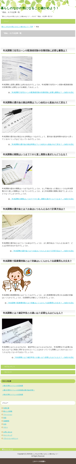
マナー (5, 427)
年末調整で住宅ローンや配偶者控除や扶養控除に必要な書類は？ (35, 50)
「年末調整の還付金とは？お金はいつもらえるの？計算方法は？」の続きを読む (43, 251)
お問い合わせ (7, 432)
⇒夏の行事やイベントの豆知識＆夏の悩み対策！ (18, 390)
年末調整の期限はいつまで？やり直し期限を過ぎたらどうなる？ (35, 154)
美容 (4, 418)
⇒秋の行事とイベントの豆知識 (12, 394)
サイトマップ (7, 435)
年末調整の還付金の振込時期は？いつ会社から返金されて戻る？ (35, 102)
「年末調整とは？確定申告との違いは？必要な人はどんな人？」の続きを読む (44, 357)
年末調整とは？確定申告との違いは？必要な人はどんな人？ (33, 313)
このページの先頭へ (39, 461)
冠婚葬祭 (6, 421)
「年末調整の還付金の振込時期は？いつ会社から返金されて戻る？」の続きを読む (42, 144)
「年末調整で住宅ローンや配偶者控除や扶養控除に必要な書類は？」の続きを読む (42, 92)
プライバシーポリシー (10, 438)
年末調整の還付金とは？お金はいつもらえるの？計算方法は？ (34, 209)
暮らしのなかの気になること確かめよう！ (30, 8)
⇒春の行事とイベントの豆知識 (12, 385)
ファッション (7, 414)
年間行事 (6, 408)
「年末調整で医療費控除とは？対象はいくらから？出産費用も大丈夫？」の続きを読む (40, 303)
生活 (4, 424)
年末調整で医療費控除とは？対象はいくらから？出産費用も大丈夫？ (37, 261)
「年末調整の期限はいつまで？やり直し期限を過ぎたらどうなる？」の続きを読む (42, 199)
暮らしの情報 (7, 411)
